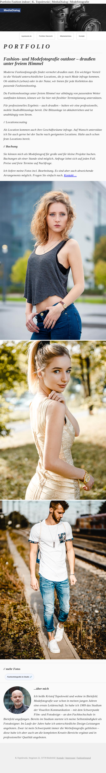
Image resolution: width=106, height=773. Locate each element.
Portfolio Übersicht (46, 36)
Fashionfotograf (84, 758)
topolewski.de (27, 36)
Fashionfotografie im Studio (18, 677)
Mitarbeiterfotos (65, 36)
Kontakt (81, 36)
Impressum (70, 758)
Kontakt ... (70, 175)
